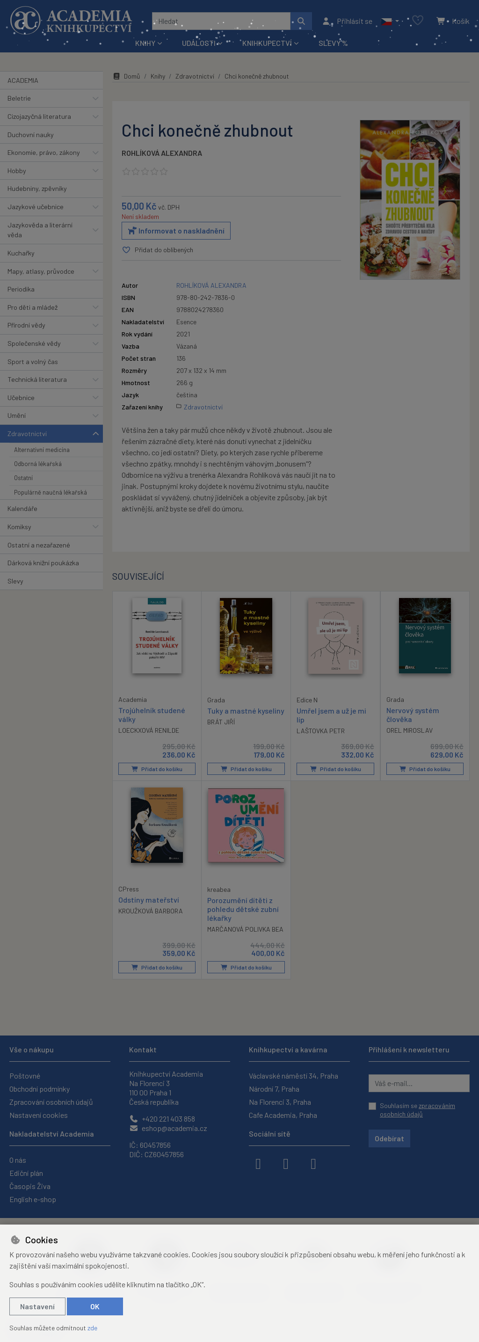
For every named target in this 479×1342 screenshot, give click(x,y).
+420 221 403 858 (162, 1118)
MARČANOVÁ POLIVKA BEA (245, 929)
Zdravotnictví (27, 434)
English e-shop (32, 1199)
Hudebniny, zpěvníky (37, 188)
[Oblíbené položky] (417, 21)
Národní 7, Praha (274, 1088)
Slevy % (333, 42)
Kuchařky (21, 253)
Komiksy (19, 527)
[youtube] (313, 1162)
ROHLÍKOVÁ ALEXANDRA (162, 152)
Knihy (158, 76)
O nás (17, 1159)
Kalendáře (22, 508)
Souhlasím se (417, 1109)
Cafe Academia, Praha (283, 1114)
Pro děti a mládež (32, 307)
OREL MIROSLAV (409, 730)
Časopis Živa (30, 1186)
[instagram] (285, 1162)
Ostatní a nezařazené (38, 545)
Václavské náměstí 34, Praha (293, 1075)
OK (95, 1306)
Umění (16, 415)
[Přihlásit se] (346, 21)
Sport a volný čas (32, 361)
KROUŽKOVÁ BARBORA (150, 911)
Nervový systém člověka (412, 714)
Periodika (21, 289)
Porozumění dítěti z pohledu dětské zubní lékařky (243, 908)
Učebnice (21, 397)
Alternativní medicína (42, 449)
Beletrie (19, 98)
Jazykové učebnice (35, 207)
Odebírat (389, 1138)
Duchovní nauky (30, 135)
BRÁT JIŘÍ (221, 722)
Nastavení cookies (38, 1114)
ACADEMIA (22, 80)
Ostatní (23, 477)
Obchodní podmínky (39, 1088)
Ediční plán (26, 1172)
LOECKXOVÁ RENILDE (148, 730)
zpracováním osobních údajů (417, 1109)
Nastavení (37, 1306)
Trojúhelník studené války (151, 714)
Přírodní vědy (26, 325)
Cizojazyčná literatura (39, 116)
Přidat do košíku (156, 769)
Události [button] (199, 42)
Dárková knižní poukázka (43, 563)
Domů (126, 76)
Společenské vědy (34, 343)
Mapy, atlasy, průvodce (40, 271)
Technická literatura (37, 379)
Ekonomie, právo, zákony (43, 152)
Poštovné (24, 1075)
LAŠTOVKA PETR (321, 731)
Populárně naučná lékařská (50, 492)
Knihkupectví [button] (267, 42)
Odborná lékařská (38, 463)
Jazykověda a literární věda (40, 230)
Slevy (15, 581)
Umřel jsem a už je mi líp (331, 714)
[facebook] (258, 1162)
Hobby (16, 171)
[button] (390, 21)
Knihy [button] (145, 42)
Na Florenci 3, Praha (280, 1101)
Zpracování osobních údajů (51, 1101)
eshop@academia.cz (168, 1127)
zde (92, 1328)
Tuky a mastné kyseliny (245, 710)
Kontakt (143, 1049)
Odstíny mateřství (148, 899)
